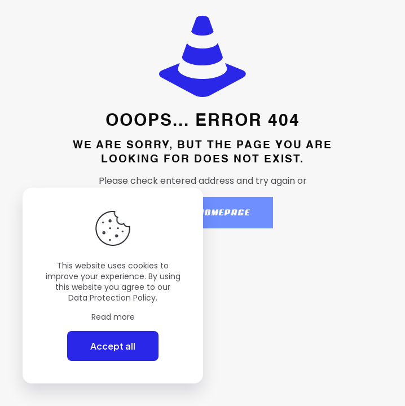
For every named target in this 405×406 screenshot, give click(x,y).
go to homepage (208, 212)
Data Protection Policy (112, 297)
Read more (113, 317)
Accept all (112, 346)
